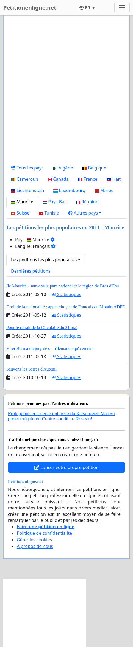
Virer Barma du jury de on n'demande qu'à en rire (49, 348)
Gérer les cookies (34, 540)
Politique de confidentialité (44, 533)
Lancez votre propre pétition (66, 467)
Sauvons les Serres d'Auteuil (31, 369)
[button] (84, 213)
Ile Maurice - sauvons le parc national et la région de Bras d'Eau (62, 286)
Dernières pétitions (30, 271)
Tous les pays (27, 168)
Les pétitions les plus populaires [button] (44, 260)
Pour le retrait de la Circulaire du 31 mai (41, 327)
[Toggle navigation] (122, 7)
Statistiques (66, 294)
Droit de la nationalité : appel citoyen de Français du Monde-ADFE (65, 307)
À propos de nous (35, 546)
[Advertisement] (66, 91)
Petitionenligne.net (29, 7)
